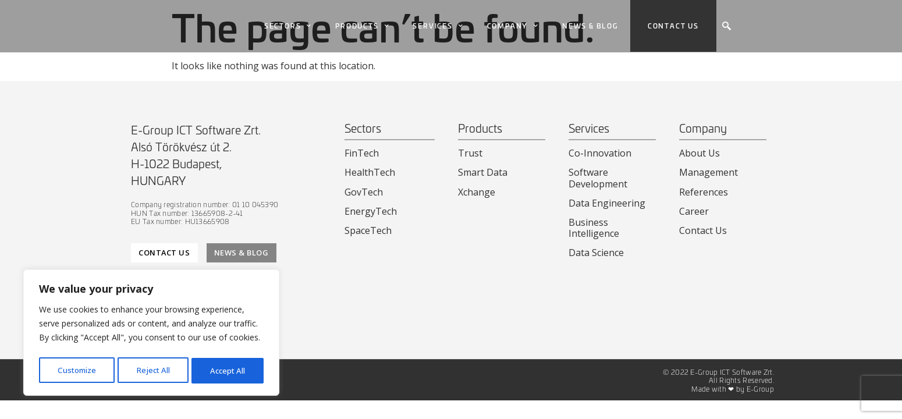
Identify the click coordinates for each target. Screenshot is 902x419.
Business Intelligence (594, 228)
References (703, 192)
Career (694, 211)
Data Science (596, 252)
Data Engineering (607, 203)
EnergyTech (371, 211)
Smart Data (482, 172)
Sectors (288, 26)
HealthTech (370, 172)
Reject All (153, 370)
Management (708, 172)
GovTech (364, 192)
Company (513, 26)
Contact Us (703, 230)
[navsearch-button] (726, 26)
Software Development (598, 178)
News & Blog (590, 25)
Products (362, 26)
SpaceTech (368, 230)
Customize (76, 370)
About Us (699, 153)
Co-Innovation (600, 153)
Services (438, 26)
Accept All (228, 370)
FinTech (362, 153)
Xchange (476, 192)
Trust (470, 153)
